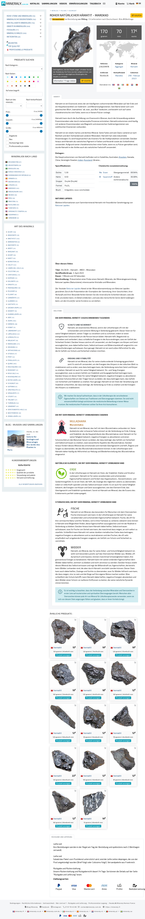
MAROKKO (13, 188)
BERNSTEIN (13, 261)
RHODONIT (13, 370)
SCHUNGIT (13, 383)
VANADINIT (13, 406)
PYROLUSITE (13, 360)
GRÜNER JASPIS (15, 308)
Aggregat (73, 10)
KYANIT (11, 327)
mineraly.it (68, 911)
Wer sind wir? (61, 903)
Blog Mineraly (31, 907)
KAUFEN (136, 15)
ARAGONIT (13, 251)
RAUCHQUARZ (14, 367)
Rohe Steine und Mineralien (21, 16)
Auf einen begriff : (13, 90)
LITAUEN (12, 185)
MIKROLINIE (14, 344)
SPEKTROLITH (14, 390)
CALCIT (12, 265)
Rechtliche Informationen (31, 903)
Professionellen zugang (97, 903)
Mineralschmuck (16, 33)
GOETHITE (13, 304)
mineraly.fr (18, 911)
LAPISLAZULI (14, 334)
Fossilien (13, 30)
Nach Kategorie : (11, 65)
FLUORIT (12, 294)
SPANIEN (12, 178)
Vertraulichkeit (48, 903)
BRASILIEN (13, 168)
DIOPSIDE (12, 278)
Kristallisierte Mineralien (21, 23)
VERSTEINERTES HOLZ (17, 409)
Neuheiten (12, 43)
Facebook (44, 907)
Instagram (56, 907)
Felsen (63, 10)
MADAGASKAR (15, 191)
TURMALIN (13, 403)
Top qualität (13, 46)
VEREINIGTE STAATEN (17, 211)
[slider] (7, 115)
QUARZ (12, 363)
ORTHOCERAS (14, 350)
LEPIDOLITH (13, 337)
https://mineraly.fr (112, 907)
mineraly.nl (97, 911)
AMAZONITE (13, 235)
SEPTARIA (12, 386)
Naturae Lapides (62, 205)
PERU (11, 198)
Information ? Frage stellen (65, 81)
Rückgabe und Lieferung (77, 903)
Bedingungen (15, 903)
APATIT (11, 248)
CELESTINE (13, 271)
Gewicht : (9, 120)
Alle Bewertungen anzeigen (30, 484)
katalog (55, 10)
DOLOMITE (13, 281)
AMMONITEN (14, 242)
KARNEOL (12, 324)
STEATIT (12, 396)
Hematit (134, 66)
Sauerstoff (107, 177)
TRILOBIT (12, 400)
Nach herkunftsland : (34, 100)
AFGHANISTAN (14, 162)
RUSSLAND (13, 205)
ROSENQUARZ (14, 376)
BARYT (11, 258)
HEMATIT (12, 311)
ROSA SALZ (13, 373)
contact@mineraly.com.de (91, 907)
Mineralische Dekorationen (21, 19)
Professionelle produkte (19, 49)
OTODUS (12, 353)
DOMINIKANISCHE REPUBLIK (19, 175)
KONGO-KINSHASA (16, 172)
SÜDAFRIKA (13, 214)
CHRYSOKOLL (14, 275)
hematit (56, 647)
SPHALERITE (13, 393)
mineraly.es (83, 911)
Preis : (8, 112)
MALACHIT (13, 340)
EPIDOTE (12, 284)
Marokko (119, 75)
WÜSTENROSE (14, 413)
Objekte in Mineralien (18, 26)
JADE (11, 317)
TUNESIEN (13, 208)
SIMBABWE (13, 218)
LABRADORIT (14, 330)
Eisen (105, 172)
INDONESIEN (14, 182)
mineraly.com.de (52, 911)
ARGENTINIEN (14, 165)
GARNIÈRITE (13, 298)
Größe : (9, 128)
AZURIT (12, 255)
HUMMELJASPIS (14, 314)
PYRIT (11, 357)
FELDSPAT (12, 291)
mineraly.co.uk (34, 911)
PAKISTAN (13, 201)
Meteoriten (14, 37)
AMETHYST (13, 238)
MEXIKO (12, 195)
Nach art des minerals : (11, 100)
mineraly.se (126, 911)
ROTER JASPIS (14, 380)
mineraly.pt (112, 911)
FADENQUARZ (14, 288)
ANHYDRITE (13, 245)
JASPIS (12, 321)
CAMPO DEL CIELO (16, 268)
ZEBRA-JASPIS (14, 416)
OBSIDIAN (12, 347)
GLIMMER (12, 301)
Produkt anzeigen (63, 655)
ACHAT (12, 232)
